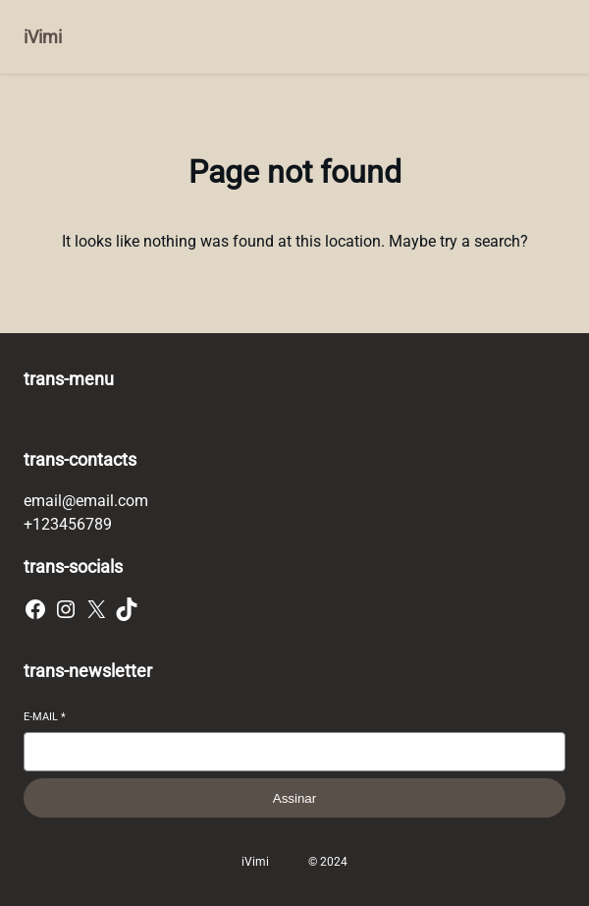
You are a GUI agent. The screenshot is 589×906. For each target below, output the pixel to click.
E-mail (45, 716)
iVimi (43, 37)
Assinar (294, 798)
